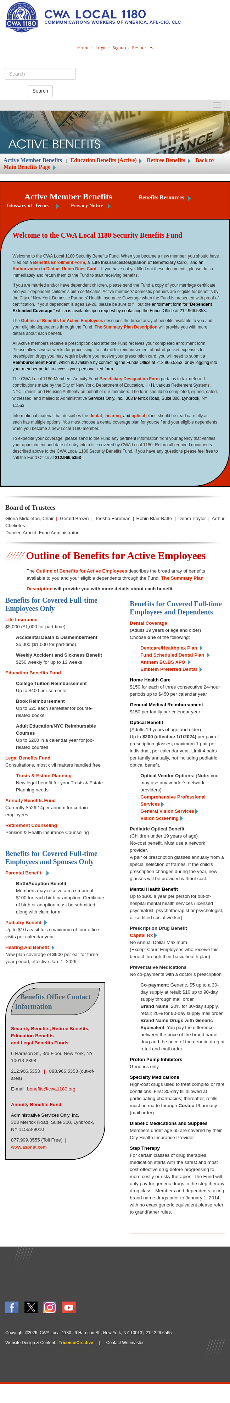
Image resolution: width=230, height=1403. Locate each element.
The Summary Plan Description (126, 327)
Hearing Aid (27, 947)
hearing (112, 415)
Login (101, 48)
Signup (119, 48)
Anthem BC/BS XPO (162, 662)
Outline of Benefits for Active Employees (62, 320)
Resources (142, 48)
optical (138, 415)
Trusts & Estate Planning (44, 775)
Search (40, 91)
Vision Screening (159, 818)
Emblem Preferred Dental (168, 669)
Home (83, 48)
